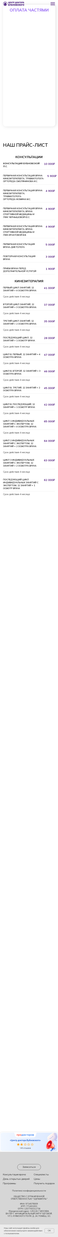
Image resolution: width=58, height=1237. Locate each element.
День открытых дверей (16, 1178)
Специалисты (41, 1174)
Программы (9, 1183)
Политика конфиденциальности (29, 1190)
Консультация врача (14, 1174)
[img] (29, 1158)
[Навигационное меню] (53, 3)
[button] (29, 1167)
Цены (37, 1178)
